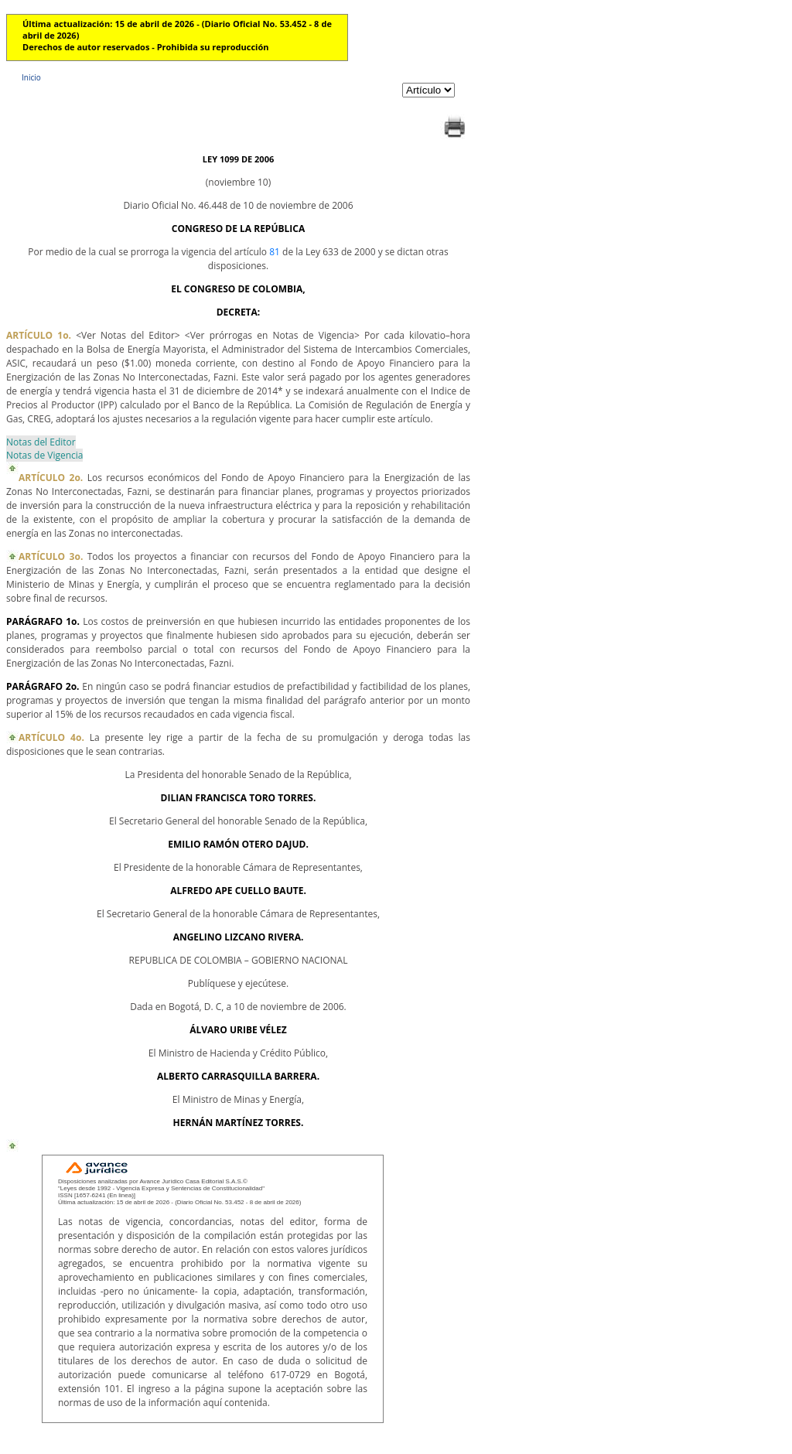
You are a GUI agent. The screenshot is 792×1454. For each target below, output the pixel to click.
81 (274, 251)
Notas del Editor (41, 442)
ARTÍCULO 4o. (51, 737)
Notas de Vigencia (44, 455)
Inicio (31, 77)
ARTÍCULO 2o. (51, 477)
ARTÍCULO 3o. (51, 556)
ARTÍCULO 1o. (38, 335)
